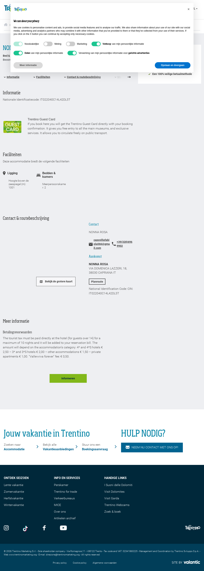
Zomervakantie (14, 491)
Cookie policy (80, 562)
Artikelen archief (64, 518)
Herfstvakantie (13, 498)
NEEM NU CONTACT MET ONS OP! (152, 447)
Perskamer (61, 485)
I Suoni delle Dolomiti (118, 485)
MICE (57, 505)
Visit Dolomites (114, 491)
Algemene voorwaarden (105, 562)
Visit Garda (111, 498)
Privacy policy (60, 562)
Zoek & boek (112, 511)
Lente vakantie (13, 485)
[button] (189, 9)
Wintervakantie (14, 505)
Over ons (60, 511)
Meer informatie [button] (28, 65)
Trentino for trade (65, 491)
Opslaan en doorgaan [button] (172, 65)
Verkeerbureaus (64, 498)
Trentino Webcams (116, 505)
